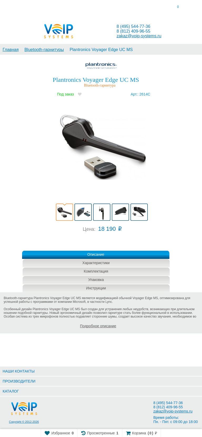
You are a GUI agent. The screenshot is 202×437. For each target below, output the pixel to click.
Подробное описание (98, 326)
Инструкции (96, 288)
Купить (97, 243)
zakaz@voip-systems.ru (139, 36)
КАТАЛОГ (11, 391)
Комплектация (96, 271)
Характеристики (96, 263)
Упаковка (96, 280)
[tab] (25, 8)
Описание (95, 254)
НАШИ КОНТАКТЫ (19, 371)
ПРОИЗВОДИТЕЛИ (19, 381)
